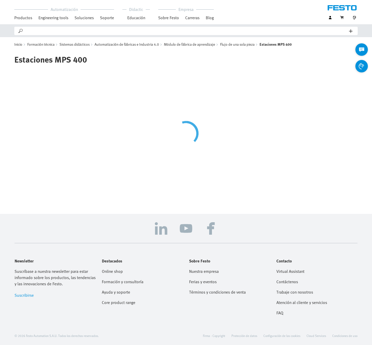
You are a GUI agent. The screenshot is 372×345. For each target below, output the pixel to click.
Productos (23, 18)
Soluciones (84, 18)
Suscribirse (24, 295)
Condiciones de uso (344, 335)
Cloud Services (316, 335)
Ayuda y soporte (116, 292)
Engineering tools (53, 18)
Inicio (18, 44)
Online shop (112, 271)
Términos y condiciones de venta (217, 292)
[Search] (186, 31)
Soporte (107, 18)
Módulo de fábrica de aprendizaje (189, 44)
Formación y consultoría (122, 282)
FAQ (279, 313)
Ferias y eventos (203, 282)
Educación (136, 18)
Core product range (118, 302)
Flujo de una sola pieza (237, 44)
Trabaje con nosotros (294, 292)
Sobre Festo (168, 18)
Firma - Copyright (214, 335)
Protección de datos (244, 335)
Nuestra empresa (204, 271)
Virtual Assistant (290, 271)
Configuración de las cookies (281, 335)
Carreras (192, 18)
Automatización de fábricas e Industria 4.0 (127, 44)
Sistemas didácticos (74, 44)
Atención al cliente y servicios (301, 302)
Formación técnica (41, 44)
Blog (210, 18)
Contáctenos (287, 282)
